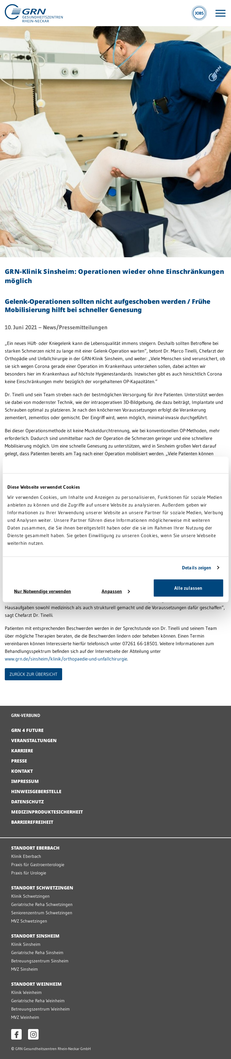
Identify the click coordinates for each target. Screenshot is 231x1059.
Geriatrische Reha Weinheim (38, 1001)
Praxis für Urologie (28, 873)
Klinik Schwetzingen (30, 896)
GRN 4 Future (27, 730)
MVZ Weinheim (25, 1017)
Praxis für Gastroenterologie (37, 864)
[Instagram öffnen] (33, 1034)
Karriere (22, 751)
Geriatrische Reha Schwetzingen (42, 904)
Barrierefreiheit (32, 822)
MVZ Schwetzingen (29, 921)
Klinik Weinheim (26, 992)
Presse (19, 761)
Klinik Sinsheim (25, 944)
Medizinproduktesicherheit (47, 812)
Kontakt (22, 771)
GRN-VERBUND (25, 715)
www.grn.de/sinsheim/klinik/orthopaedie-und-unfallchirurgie (66, 659)
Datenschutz (27, 802)
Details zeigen (196, 568)
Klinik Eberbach (26, 856)
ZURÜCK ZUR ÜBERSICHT (33, 674)
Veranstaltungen (34, 740)
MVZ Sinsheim (24, 969)
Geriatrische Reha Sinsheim (37, 952)
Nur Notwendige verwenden (42, 591)
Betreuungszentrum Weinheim (40, 1009)
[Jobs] (199, 13)
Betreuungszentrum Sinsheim (40, 961)
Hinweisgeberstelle (36, 791)
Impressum (25, 781)
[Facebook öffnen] (16, 1034)
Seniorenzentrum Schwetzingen (41, 913)
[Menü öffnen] (220, 13)
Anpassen (116, 591)
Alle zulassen (188, 588)
